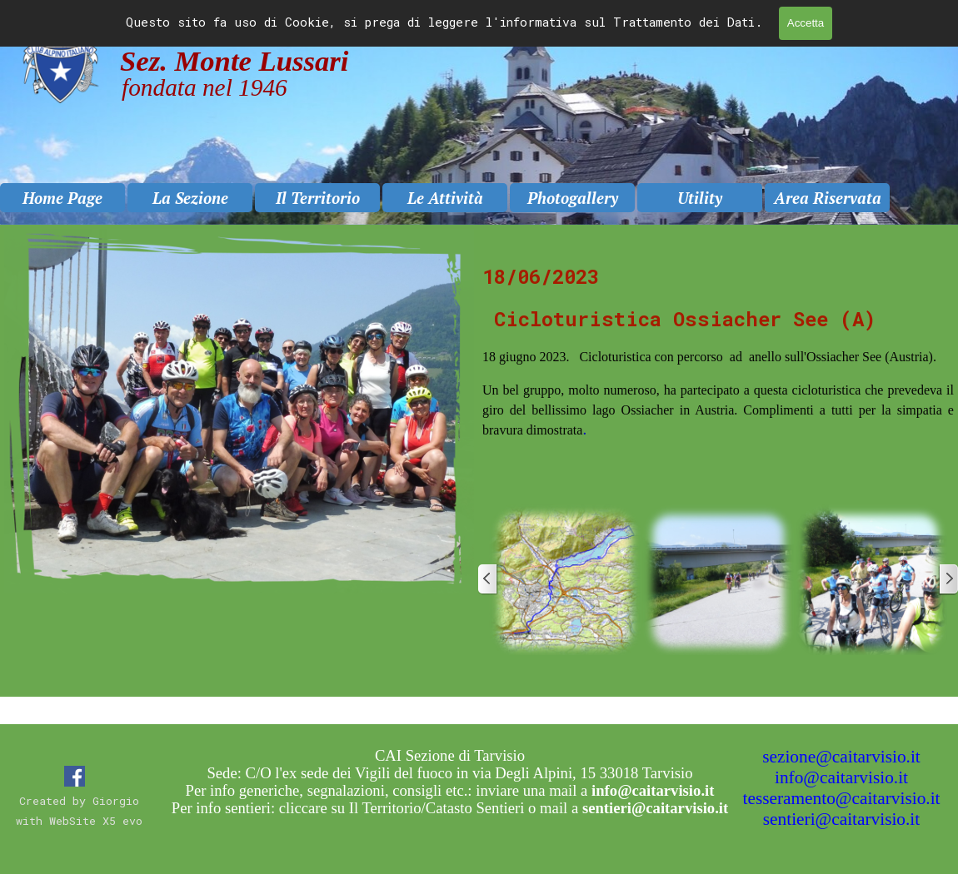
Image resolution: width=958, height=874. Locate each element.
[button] (564, 579)
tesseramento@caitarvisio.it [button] (842, 798)
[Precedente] (488, 579)
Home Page (62, 198)
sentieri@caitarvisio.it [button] (841, 819)
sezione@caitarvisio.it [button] (841, 757)
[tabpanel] (718, 370)
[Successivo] (948, 579)
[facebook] (74, 776)
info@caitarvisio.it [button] (841, 777)
